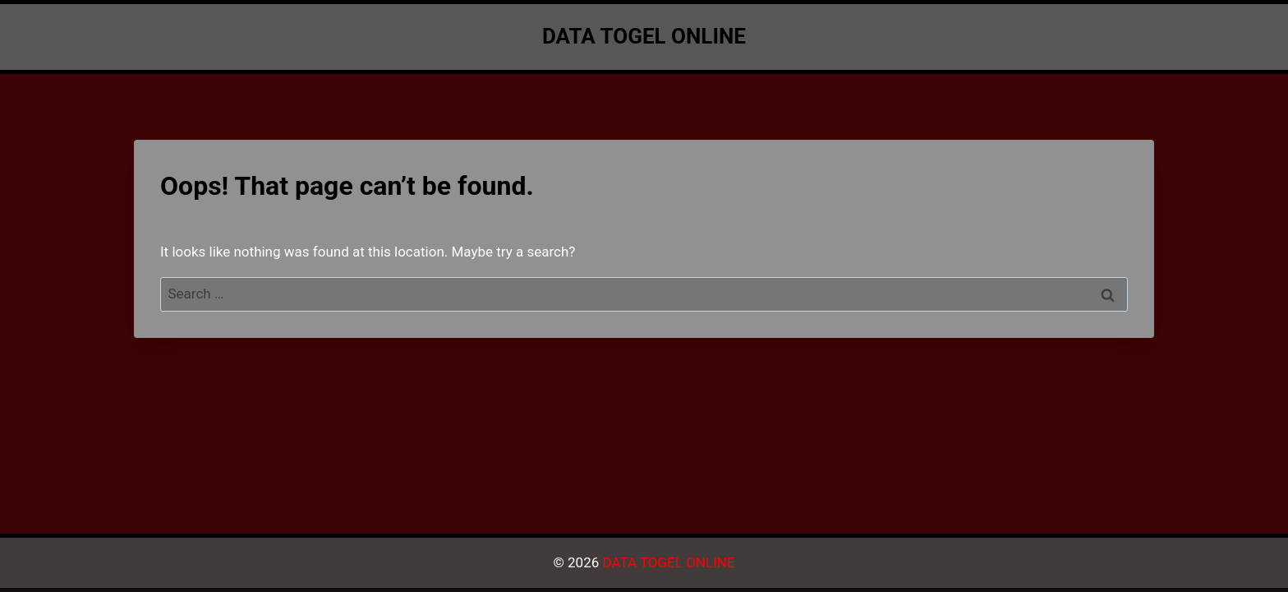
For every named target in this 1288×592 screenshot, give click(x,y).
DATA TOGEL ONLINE (668, 562)
